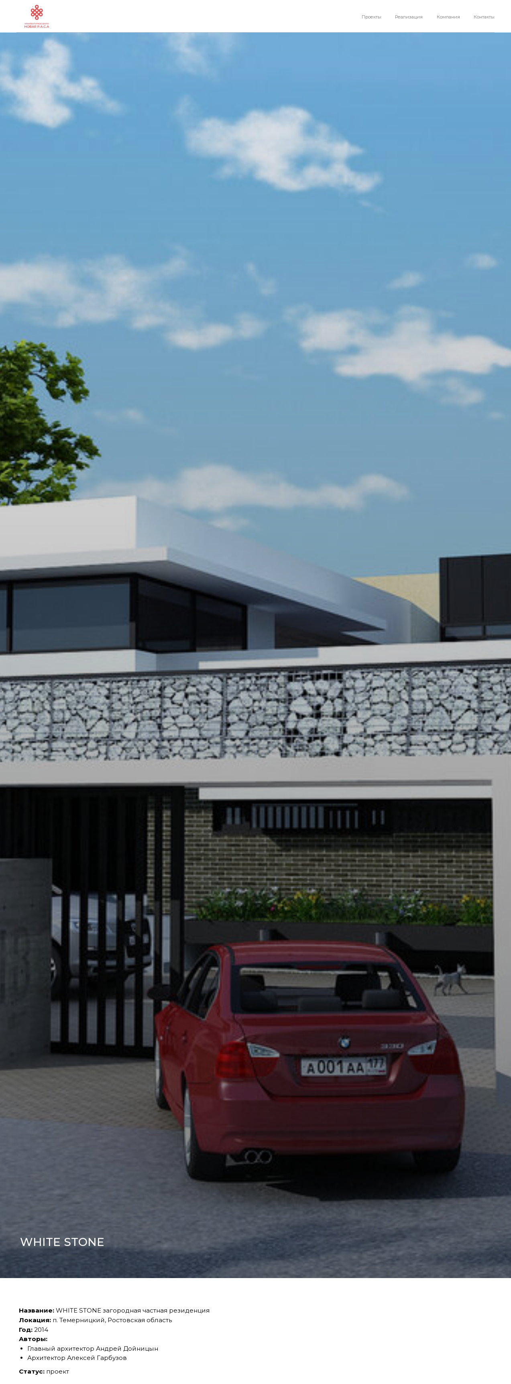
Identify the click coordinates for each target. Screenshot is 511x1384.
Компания (448, 17)
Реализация (409, 17)
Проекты (371, 17)
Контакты (484, 17)
